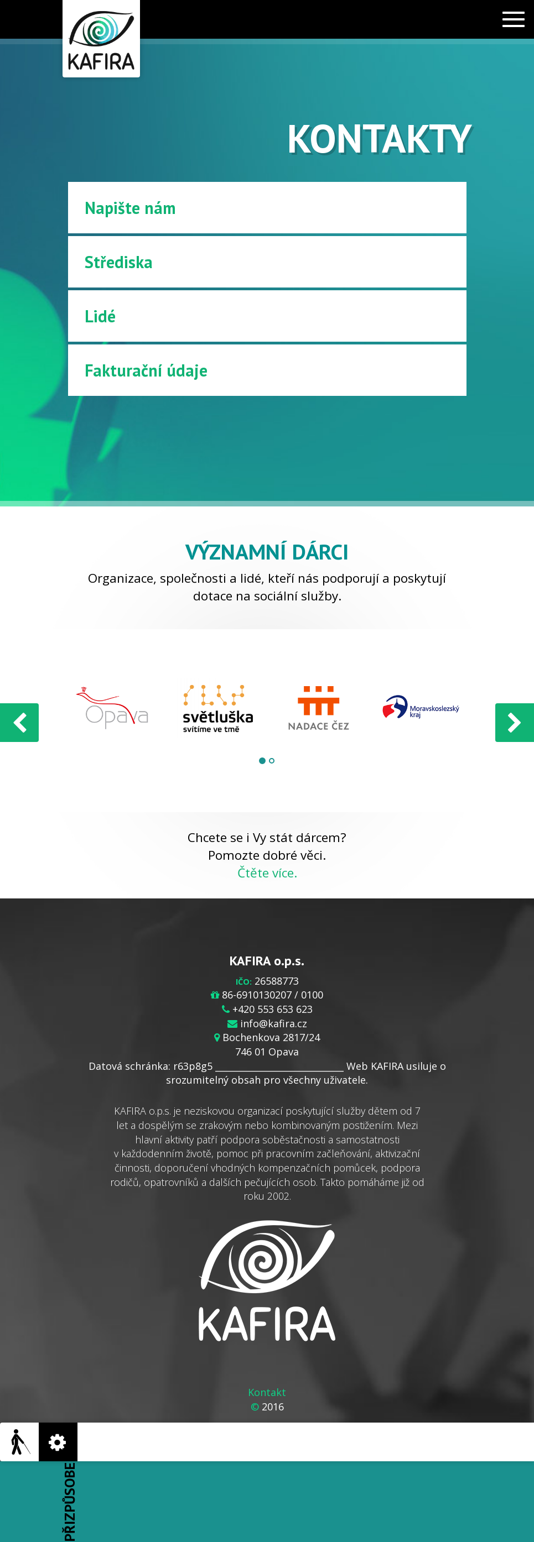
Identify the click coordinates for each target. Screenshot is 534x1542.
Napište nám (130, 207)
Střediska (119, 262)
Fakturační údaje (146, 370)
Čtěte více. (267, 872)
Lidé (100, 316)
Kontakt (267, 1392)
